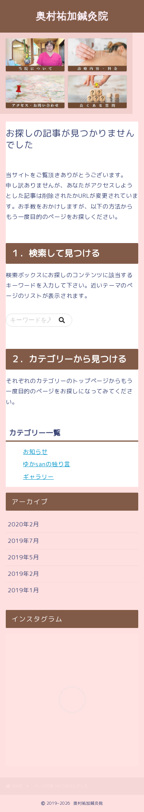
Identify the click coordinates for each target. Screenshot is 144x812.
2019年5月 (23, 557)
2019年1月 (23, 590)
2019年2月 (23, 574)
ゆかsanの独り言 (46, 464)
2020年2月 (23, 524)
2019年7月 (23, 541)
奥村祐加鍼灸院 (72, 16)
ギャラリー (38, 477)
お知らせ (35, 452)
